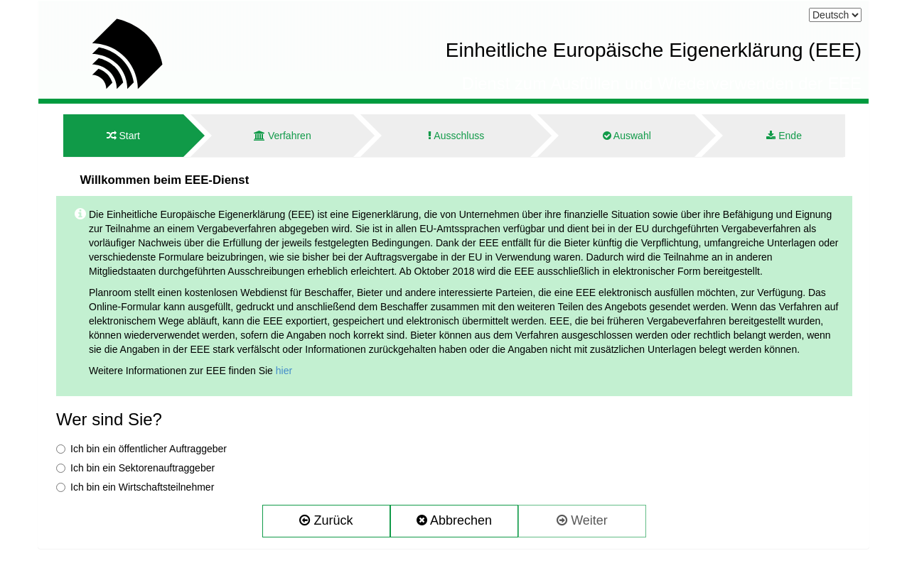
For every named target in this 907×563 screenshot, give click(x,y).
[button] (326, 521)
